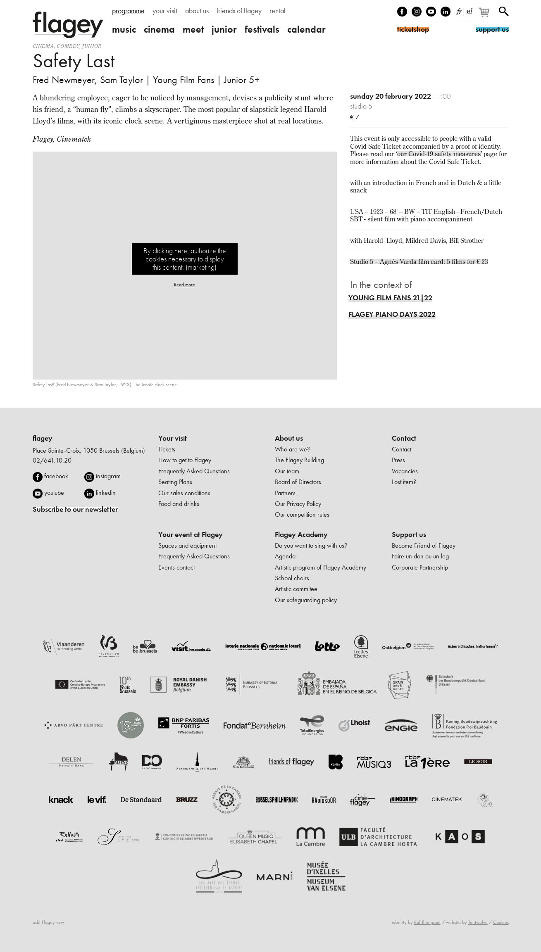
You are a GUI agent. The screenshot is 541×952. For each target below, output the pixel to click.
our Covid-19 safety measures (439, 154)
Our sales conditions (184, 493)
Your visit (172, 438)
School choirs (292, 578)
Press (398, 460)
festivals (262, 29)
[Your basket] (486, 15)
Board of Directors (298, 481)
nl (469, 10)
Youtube (431, 12)
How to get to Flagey (184, 460)
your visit (165, 11)
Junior (92, 46)
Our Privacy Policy (298, 503)
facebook (56, 476)
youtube (54, 492)
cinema (159, 29)
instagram (108, 476)
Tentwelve (478, 922)
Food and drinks (178, 503)
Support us (409, 534)
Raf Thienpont (427, 922)
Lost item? (404, 481)
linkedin (106, 492)
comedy (68, 46)
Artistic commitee (296, 588)
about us (197, 11)
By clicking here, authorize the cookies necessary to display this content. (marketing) (184, 259)
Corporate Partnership (420, 567)
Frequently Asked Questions (194, 471)
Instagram (417, 12)
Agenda (285, 556)
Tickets (166, 449)
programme (128, 11)
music (124, 29)
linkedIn (445, 12)
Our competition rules (302, 514)
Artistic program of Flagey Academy (320, 567)
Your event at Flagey (190, 534)
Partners (285, 493)
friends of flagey (239, 11)
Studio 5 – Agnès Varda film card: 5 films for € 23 (419, 261)
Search (504, 12)
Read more (184, 284)
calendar (306, 29)
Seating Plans (175, 481)
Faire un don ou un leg (420, 556)
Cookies (501, 922)
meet (193, 29)
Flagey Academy (301, 534)
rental (277, 11)
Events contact (176, 567)
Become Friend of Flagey (423, 545)
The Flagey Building (299, 460)
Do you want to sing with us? (311, 545)
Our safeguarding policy (306, 600)
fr (459, 10)
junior (224, 29)
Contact (404, 438)
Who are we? (292, 449)
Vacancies (405, 471)
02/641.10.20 (52, 460)
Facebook (402, 12)
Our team (287, 471)
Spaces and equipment (187, 545)
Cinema (43, 46)
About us (289, 438)
